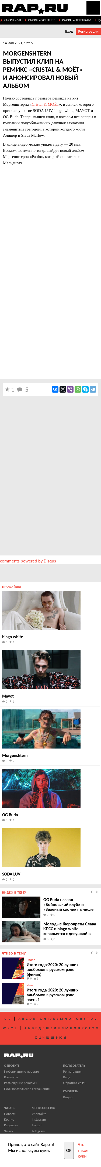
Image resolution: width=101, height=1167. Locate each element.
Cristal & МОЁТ (45, 104)
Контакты (11, 1077)
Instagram (39, 1119)
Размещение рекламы (20, 1083)
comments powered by (28, 561)
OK (69, 1150)
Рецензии (11, 1125)
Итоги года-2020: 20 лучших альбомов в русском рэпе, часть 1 (52, 994)
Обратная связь (74, 1083)
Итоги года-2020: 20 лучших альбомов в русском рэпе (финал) (52, 969)
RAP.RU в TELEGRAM (76, 20)
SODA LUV (11, 874)
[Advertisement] (50, 323)
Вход (69, 31)
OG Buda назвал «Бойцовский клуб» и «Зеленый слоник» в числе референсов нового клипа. (68, 907)
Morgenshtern (15, 755)
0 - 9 (7, 1019)
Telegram (38, 1131)
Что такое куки (83, 1150)
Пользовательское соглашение (27, 1089)
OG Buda (10, 814)
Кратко (9, 1119)
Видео (67, 1097)
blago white (12, 636)
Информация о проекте (21, 1071)
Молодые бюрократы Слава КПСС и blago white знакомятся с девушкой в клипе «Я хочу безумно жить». (69, 933)
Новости (10, 1114)
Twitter (37, 1125)
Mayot (8, 696)
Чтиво (31, 960)
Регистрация (88, 31)
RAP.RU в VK (12, 20)
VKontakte (39, 1114)
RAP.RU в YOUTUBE (41, 20)
